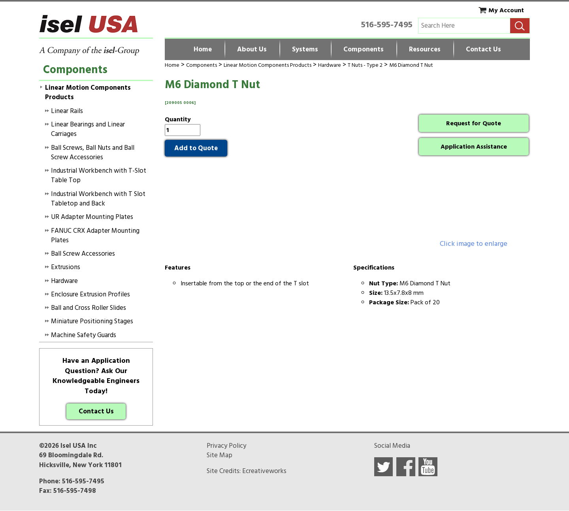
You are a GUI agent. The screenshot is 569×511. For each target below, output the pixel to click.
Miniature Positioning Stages (92, 321)
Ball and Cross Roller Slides (88, 307)
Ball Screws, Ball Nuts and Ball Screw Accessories (92, 152)
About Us (252, 49)
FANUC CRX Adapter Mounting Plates (95, 235)
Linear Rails (67, 111)
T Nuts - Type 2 (365, 65)
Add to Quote (196, 148)
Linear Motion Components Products (267, 65)
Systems (305, 49)
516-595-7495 (387, 24)
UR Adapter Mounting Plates (92, 217)
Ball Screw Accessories (83, 253)
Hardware (329, 65)
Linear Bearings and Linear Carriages (88, 129)
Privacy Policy (226, 445)
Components (363, 49)
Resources (425, 49)
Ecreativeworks (264, 471)
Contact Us (483, 49)
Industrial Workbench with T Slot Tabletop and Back (98, 199)
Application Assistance (474, 146)
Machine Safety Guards (83, 335)
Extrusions (65, 267)
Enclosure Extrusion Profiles (90, 294)
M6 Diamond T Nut (411, 65)
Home (203, 49)
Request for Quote (473, 123)
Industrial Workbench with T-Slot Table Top (98, 175)
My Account (506, 10)
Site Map (219, 455)
